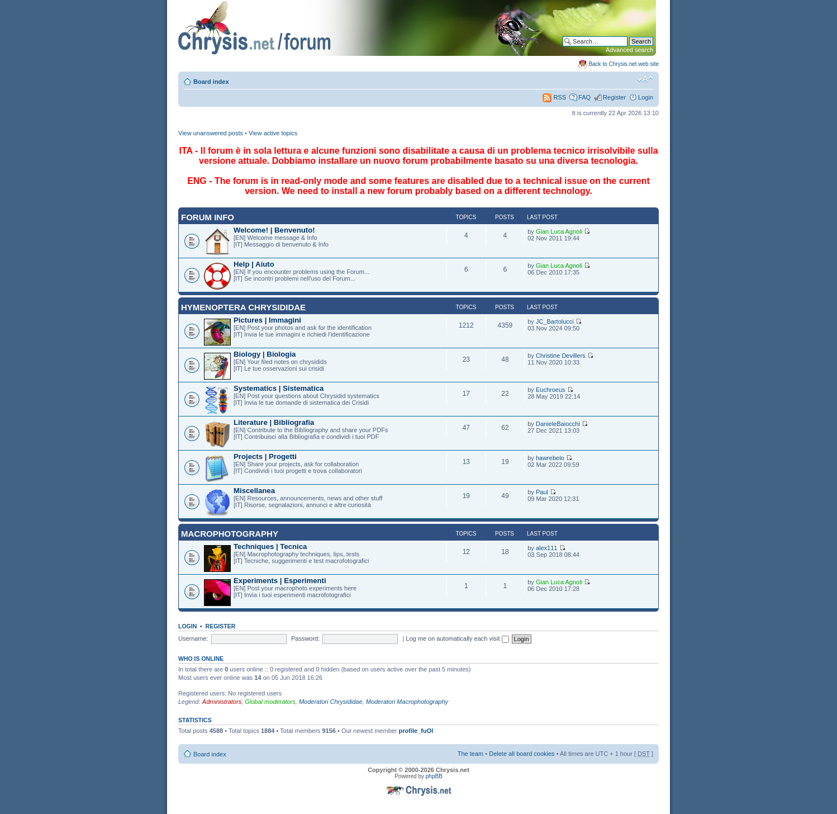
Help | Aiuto (254, 264)
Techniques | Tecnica (270, 546)
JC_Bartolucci (555, 321)
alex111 (547, 548)
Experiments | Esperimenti (280, 580)
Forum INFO (207, 217)
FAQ (584, 97)
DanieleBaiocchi (558, 423)
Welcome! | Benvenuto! (274, 230)
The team (470, 753)
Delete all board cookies (521, 753)
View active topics (273, 133)
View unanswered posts (210, 133)
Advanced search (629, 49)
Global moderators (270, 701)
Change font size (645, 79)
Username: (193, 638)
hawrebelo (550, 458)
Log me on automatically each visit (457, 638)
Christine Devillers (561, 355)
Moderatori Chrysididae (331, 701)
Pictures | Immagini (267, 320)
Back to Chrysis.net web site (623, 64)
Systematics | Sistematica (279, 388)
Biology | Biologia (265, 354)
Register (614, 97)
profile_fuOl (416, 730)
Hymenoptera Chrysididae (243, 307)
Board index (211, 81)
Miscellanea (254, 490)
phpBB (434, 776)
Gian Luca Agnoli (559, 231)
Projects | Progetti (265, 456)
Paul (542, 492)
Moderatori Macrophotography (407, 701)
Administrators (221, 701)
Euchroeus (550, 389)
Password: (305, 638)
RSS (554, 97)
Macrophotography (229, 533)
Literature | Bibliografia (274, 422)
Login (645, 97)
